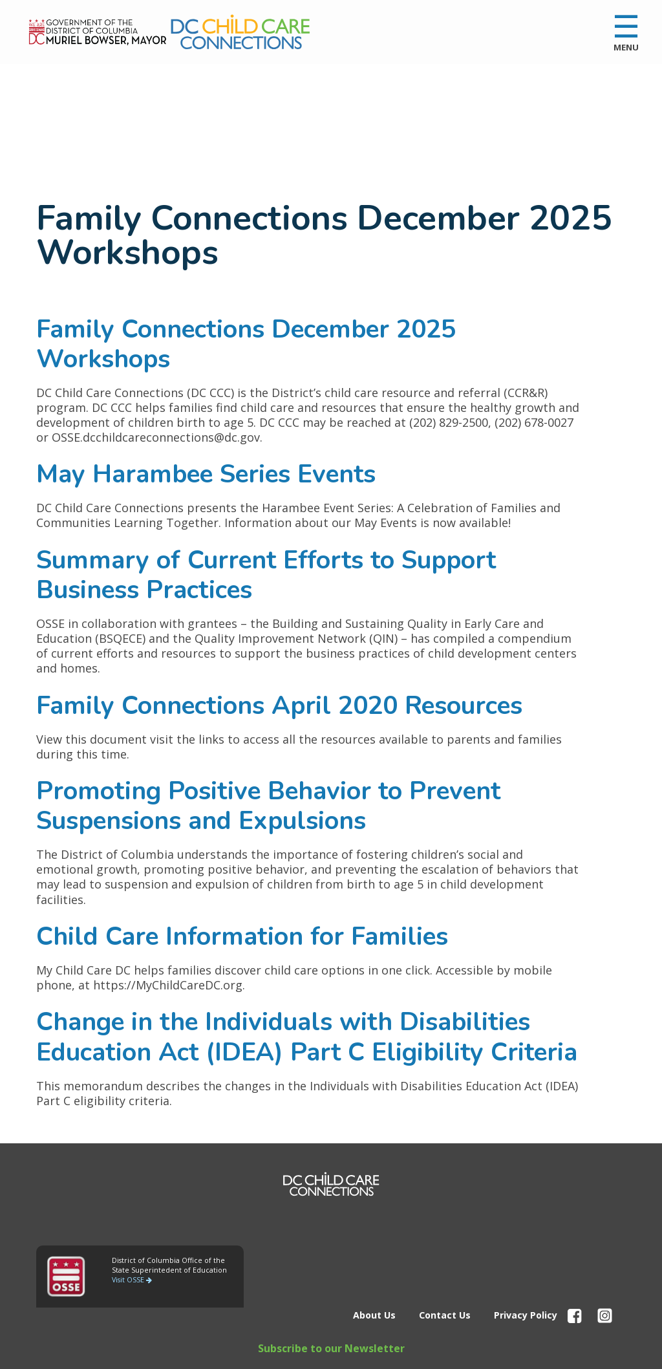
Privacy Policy (525, 1315)
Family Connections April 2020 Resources (279, 705)
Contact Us (445, 1315)
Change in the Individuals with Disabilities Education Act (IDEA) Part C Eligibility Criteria (306, 1036)
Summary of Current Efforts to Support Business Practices (266, 575)
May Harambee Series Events (206, 474)
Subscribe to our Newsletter (331, 1348)
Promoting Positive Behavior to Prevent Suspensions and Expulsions (268, 805)
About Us (374, 1315)
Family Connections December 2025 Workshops (246, 344)
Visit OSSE (132, 1279)
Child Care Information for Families (242, 936)
